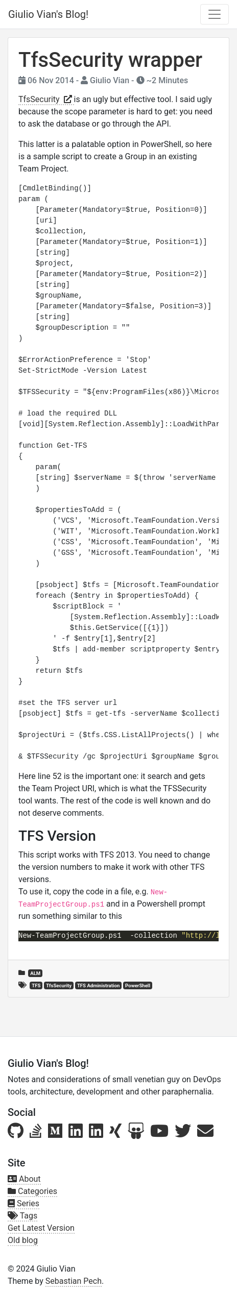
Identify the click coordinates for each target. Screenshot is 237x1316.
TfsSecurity (46, 99)
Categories (32, 1191)
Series (23, 1203)
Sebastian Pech (73, 1281)
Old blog (23, 1240)
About (24, 1179)
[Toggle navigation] (214, 14)
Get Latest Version (41, 1228)
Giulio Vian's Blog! (48, 14)
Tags (22, 1216)
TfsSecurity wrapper (110, 60)
